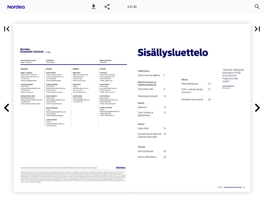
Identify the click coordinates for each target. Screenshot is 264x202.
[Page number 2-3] (132, 6)
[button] (93, 6)
